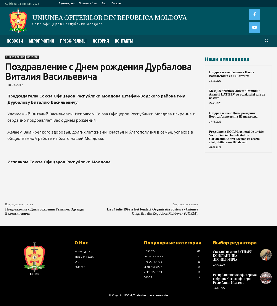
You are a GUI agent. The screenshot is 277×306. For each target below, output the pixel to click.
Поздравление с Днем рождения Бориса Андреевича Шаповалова (233, 114)
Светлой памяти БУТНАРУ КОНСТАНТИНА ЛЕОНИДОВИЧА (232, 255)
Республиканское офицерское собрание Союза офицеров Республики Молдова (235, 279)
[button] (266, 40)
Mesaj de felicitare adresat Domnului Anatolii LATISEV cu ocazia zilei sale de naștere (237, 94)
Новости (32, 57)
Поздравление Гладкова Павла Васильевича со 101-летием (231, 74)
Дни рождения (15, 57)
